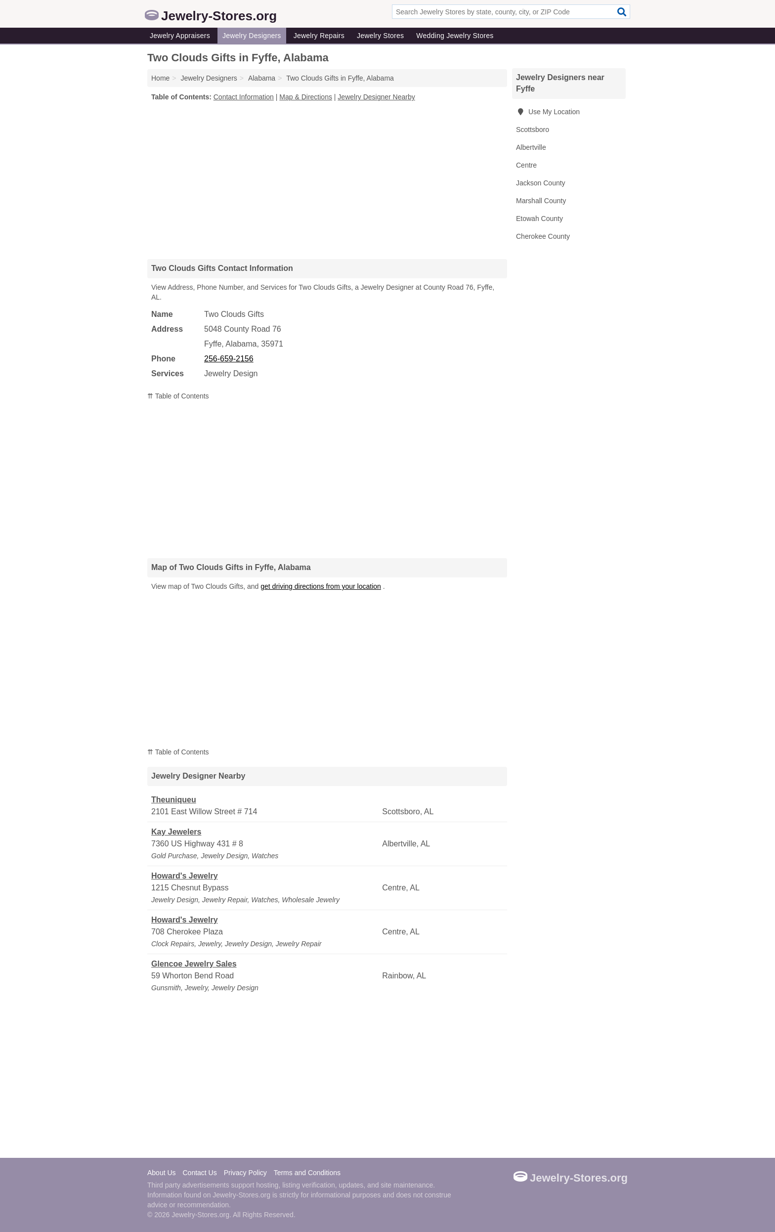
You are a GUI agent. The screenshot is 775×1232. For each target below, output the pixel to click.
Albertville (531, 147)
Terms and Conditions (307, 1173)
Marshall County (541, 201)
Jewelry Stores (380, 36)
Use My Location (548, 112)
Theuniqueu (173, 799)
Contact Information (244, 97)
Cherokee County (543, 236)
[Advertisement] (327, 180)
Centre (526, 165)
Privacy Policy (245, 1173)
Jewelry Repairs (319, 36)
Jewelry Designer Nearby (376, 97)
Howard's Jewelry (184, 876)
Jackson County (540, 183)
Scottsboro (532, 129)
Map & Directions (305, 97)
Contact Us (199, 1173)
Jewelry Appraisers (180, 36)
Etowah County (539, 218)
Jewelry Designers (251, 36)
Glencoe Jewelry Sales (194, 964)
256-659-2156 (229, 358)
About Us (161, 1173)
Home (160, 78)
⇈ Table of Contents (178, 396)
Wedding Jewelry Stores (454, 36)
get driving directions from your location (320, 586)
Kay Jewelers (176, 832)
